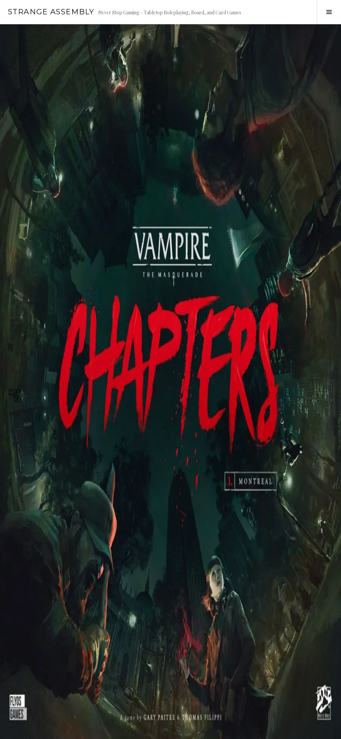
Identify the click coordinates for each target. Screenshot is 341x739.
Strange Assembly (51, 11)
